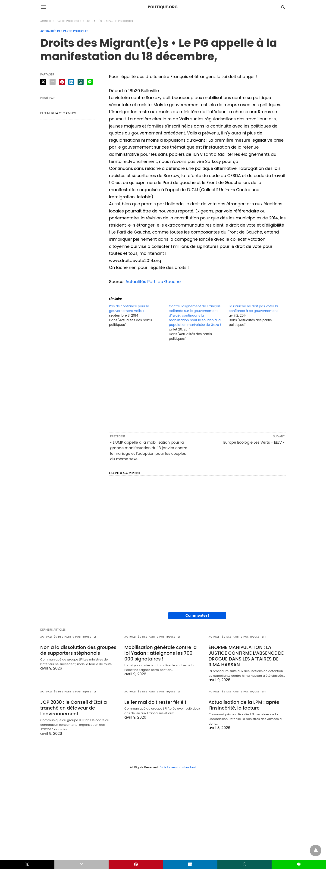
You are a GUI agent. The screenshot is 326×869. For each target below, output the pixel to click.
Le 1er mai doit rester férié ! (155, 702)
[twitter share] (43, 82)
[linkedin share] (71, 82)
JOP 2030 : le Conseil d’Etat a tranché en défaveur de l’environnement (73, 708)
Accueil (45, 21)
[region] (197, 386)
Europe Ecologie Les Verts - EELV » (254, 442)
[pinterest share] (62, 82)
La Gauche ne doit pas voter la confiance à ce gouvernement (253, 308)
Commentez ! (197, 615)
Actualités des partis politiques (110, 21)
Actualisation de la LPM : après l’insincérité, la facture (244, 705)
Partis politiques (69, 21)
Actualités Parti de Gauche (153, 281)
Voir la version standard (178, 767)
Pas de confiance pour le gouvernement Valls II (129, 308)
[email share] (53, 82)
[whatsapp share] (81, 82)
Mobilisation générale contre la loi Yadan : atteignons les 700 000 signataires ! (160, 653)
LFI (96, 637)
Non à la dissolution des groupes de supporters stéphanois (78, 650)
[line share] (90, 82)
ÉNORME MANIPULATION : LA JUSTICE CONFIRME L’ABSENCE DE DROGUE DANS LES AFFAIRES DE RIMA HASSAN (246, 656)
